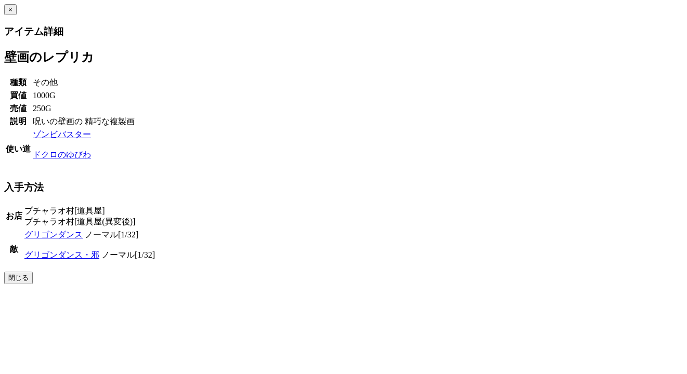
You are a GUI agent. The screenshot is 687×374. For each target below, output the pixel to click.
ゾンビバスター (62, 134)
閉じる (18, 278)
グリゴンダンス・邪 (61, 254)
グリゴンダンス (53, 234)
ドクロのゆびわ (62, 154)
